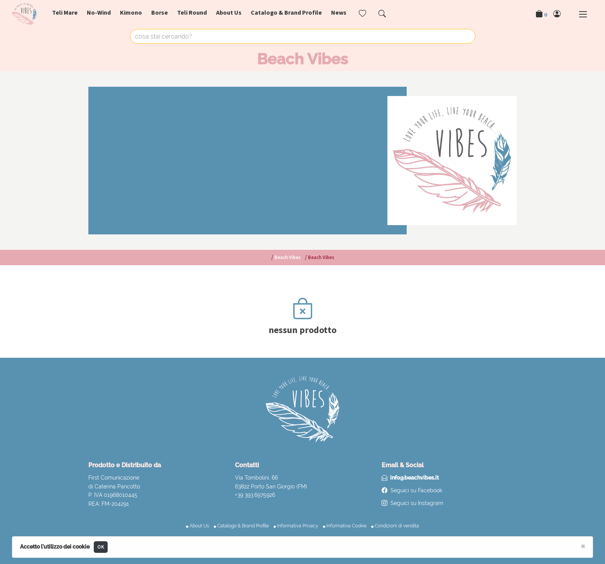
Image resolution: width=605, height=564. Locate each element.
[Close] (583, 546)
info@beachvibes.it (414, 478)
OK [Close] (100, 547)
